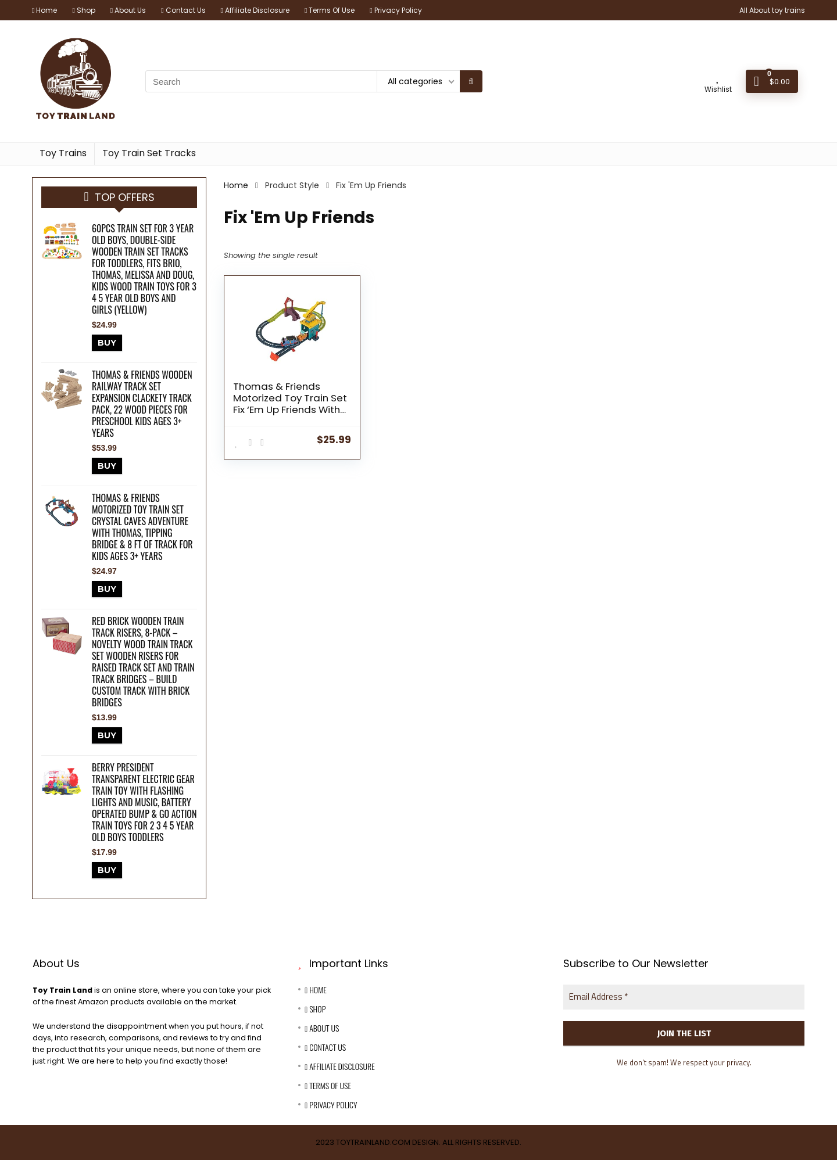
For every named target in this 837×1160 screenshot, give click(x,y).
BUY (107, 342)
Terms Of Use (330, 10)
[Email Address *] (683, 997)
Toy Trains (63, 153)
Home (44, 10)
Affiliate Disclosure (255, 10)
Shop (83, 10)
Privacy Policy (395, 10)
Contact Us (183, 10)
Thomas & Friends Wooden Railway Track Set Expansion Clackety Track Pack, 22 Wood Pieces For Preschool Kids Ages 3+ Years (142, 404)
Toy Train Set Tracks (149, 153)
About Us (128, 10)
